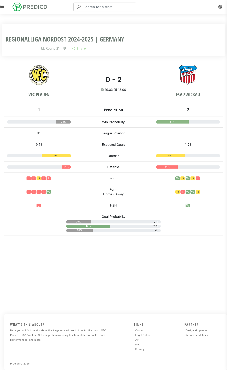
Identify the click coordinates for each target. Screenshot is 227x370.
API (137, 339)
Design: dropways (196, 330)
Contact (140, 330)
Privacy (139, 349)
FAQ (137, 344)
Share (79, 48)
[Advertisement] (115, 274)
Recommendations (197, 335)
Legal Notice (143, 335)
